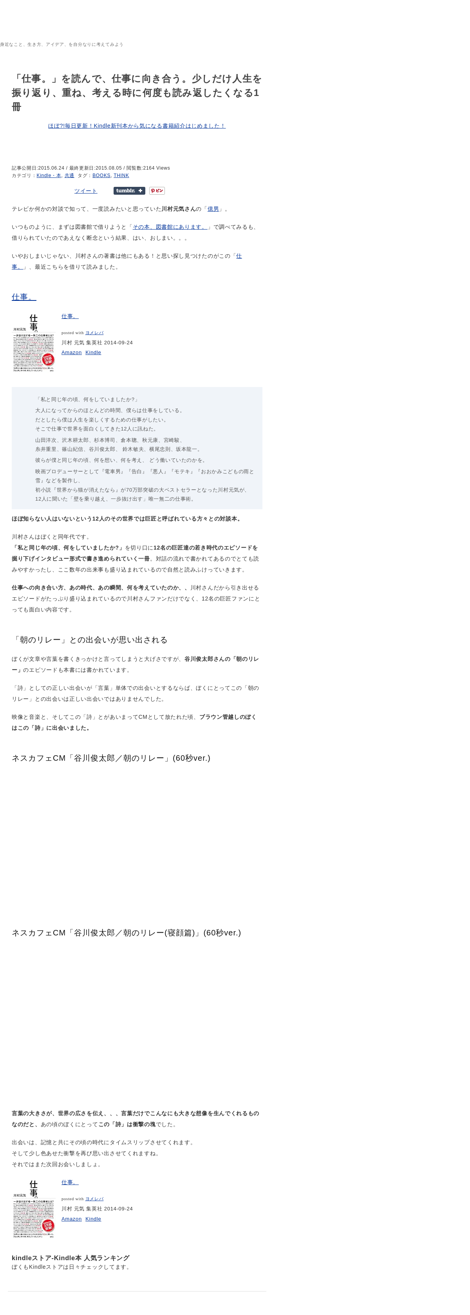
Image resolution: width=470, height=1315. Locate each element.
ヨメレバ (94, 333)
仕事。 (24, 297)
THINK (121, 175)
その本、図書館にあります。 (170, 227)
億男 (213, 209)
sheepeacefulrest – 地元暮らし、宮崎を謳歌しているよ (84, 30)
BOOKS (101, 175)
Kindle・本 (49, 175)
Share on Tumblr (129, 191)
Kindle (93, 352)
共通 (69, 175)
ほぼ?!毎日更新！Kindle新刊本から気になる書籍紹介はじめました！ (137, 126)
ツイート (86, 191)
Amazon (71, 352)
